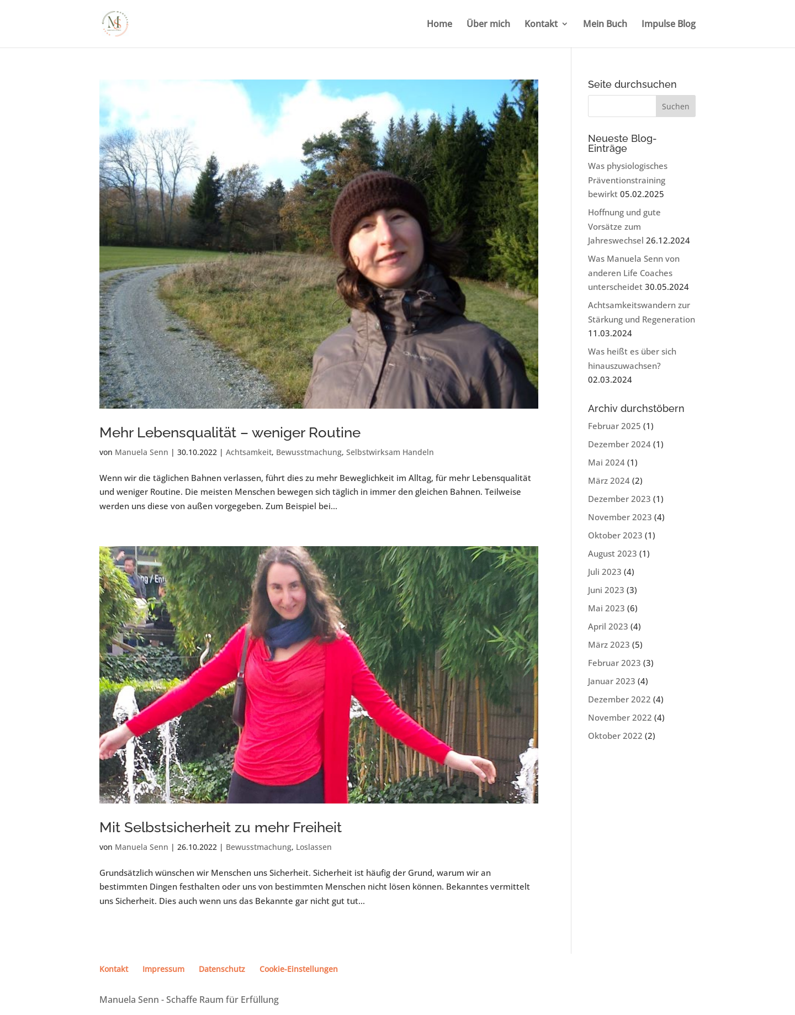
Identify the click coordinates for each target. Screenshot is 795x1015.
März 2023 (609, 644)
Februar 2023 (614, 662)
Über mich (488, 25)
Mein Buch (605, 25)
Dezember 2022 (619, 699)
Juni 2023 (606, 589)
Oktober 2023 (615, 535)
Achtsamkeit (249, 452)
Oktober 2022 (615, 735)
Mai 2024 (606, 462)
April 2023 (608, 626)
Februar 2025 (614, 425)
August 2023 (612, 553)
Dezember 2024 (619, 444)
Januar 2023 (611, 680)
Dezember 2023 (619, 498)
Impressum (163, 969)
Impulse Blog (669, 25)
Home (439, 25)
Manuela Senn (141, 452)
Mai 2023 (606, 608)
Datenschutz (222, 969)
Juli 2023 (605, 571)
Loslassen (314, 847)
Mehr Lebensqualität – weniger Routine (230, 432)
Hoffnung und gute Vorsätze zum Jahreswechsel (624, 226)
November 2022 (620, 717)
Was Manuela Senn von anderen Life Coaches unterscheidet (634, 272)
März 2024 (609, 480)
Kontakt (541, 25)
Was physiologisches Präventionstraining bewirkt (627, 179)
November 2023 (620, 516)
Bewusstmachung (309, 452)
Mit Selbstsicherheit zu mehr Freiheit (220, 827)
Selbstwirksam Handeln (390, 452)
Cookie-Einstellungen (298, 969)
